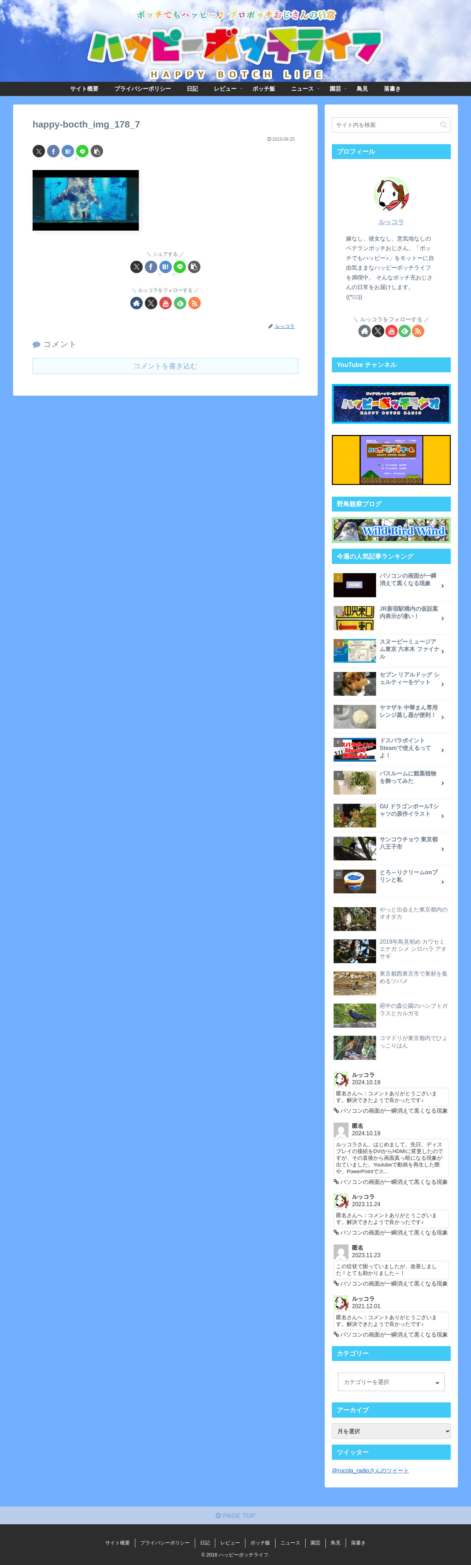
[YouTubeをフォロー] (165, 303)
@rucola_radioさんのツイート (370, 1470)
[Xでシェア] (39, 151)
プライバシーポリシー (165, 1543)
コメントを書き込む (165, 366)
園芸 (315, 1543)
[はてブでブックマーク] (68, 151)
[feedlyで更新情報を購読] (180, 303)
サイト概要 (117, 1543)
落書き (358, 1543)
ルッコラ (391, 222)
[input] (391, 124)
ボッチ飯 (260, 1543)
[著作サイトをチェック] (136, 303)
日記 (205, 1543)
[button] (97, 151)
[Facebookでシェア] (53, 151)
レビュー (230, 1543)
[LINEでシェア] (82, 151)
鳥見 (336, 1543)
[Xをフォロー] (151, 303)
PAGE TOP (235, 1515)
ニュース (290, 1543)
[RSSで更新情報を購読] (194, 303)
